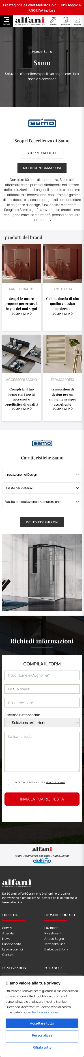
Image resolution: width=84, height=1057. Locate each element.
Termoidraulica (54, 944)
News (6, 938)
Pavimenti (51, 928)
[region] (42, 1016)
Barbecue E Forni (56, 949)
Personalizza (42, 1035)
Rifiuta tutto (42, 1047)
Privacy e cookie (55, 782)
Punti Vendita (11, 944)
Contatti (8, 954)
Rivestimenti (53, 933)
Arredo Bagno (54, 938)
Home (36, 51)
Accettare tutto (42, 1023)
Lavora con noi (12, 949)
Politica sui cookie (45, 1012)
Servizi (7, 928)
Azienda (8, 933)
